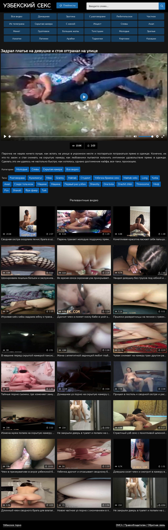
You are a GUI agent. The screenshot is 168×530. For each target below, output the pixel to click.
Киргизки (124, 38)
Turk (44, 190)
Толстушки (97, 31)
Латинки (43, 38)
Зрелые (151, 31)
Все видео (16, 16)
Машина (55, 184)
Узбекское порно (12, 525)
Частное (151, 16)
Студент (85, 178)
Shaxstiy (94, 184)
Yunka (155, 178)
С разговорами (97, 16)
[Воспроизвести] (5, 136)
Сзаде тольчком (23, 184)
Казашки (151, 38)
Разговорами (17, 178)
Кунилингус (35, 178)
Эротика (70, 16)
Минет (16, 31)
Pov (6, 190)
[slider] (66, 136)
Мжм (49, 178)
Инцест (97, 23)
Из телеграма (16, 23)
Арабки (71, 38)
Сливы (124, 23)
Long (144, 178)
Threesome (142, 184)
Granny (60, 178)
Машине (42, 184)
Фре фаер (31, 190)
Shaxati (17, 190)
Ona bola (109, 184)
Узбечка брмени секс (107, 178)
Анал (151, 23)
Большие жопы (70, 31)
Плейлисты (67, 5)
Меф (156, 184)
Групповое (43, 31)
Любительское (124, 16)
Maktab (72, 178)
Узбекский (27, 6)
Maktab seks (130, 178)
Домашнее (44, 16)
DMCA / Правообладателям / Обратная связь (140, 525)
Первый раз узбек (75, 184)
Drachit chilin (125, 184)
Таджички (97, 38)
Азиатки (16, 38)
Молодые (124, 31)
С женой (70, 23)
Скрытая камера (43, 23)
